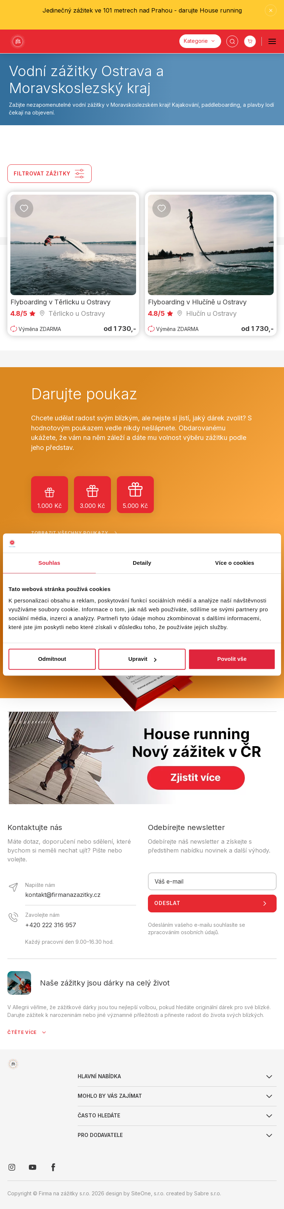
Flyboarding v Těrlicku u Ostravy (60, 302)
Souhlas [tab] (49, 563)
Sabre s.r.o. (207, 1193)
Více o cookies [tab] (234, 563)
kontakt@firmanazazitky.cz (63, 894)
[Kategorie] (200, 41)
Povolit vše (232, 659)
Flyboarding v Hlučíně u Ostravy (197, 302)
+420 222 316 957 (50, 925)
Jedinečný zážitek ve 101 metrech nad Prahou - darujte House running (142, 10)
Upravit (142, 659)
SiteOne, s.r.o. (148, 1193)
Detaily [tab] (142, 563)
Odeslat (212, 903)
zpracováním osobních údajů (183, 932)
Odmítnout (52, 659)
